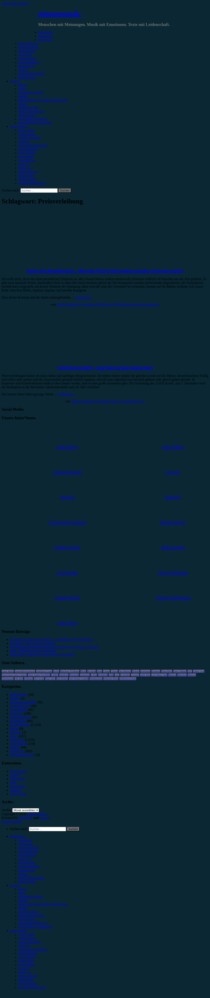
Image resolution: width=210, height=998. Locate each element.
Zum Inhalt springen (15, 3)
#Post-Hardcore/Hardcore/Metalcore (42, 100)
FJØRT (54, 675)
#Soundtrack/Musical (32, 119)
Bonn (99, 671)
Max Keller (26, 175)
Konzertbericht (28, 43)
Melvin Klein (27, 179)
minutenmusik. (59, 13)
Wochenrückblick (22, 755)
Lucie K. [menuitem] (24, 968)
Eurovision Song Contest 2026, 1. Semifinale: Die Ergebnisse (51, 639)
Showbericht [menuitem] (26, 855)
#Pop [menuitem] (21, 893)
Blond (83, 671)
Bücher (15, 698)
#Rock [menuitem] (22, 889)
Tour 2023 (50, 678)
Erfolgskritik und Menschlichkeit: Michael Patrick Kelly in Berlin (54, 647)
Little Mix (145, 675)
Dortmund (145, 671)
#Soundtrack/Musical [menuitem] (32, 923)
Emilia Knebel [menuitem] (28, 953)
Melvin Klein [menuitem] (27, 983)
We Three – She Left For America (33, 643)
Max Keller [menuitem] (26, 979)
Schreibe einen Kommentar (140, 304)
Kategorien (45, 32)
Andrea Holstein (29, 138)
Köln (111, 675)
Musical (172, 675)
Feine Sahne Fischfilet (39, 675)
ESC (189, 671)
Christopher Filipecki (32, 145)
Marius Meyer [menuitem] (28, 976)
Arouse (44, 818)
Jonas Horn (26, 156)
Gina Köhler (26, 153)
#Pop (21, 88)
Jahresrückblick (28, 62)
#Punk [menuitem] (22, 908)
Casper (106, 671)
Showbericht (26, 51)
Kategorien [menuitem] (17, 836)
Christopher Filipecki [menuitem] (32, 949)
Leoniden (125, 675)
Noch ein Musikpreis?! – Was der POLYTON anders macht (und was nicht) (105, 271)
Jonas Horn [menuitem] (26, 961)
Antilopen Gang (44, 671)
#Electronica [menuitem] (26, 919)
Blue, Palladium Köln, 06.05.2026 (33, 651)
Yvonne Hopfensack (31, 183)
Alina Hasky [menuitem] (26, 938)
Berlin (56, 671)
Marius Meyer (28, 171)
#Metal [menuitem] (23, 900)
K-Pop (94, 675)
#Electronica (26, 115)
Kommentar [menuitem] (26, 870)
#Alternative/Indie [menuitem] (30, 896)
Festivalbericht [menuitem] (28, 851)
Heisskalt (74, 675)
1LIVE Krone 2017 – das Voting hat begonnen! (105, 367)
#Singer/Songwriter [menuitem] (31, 915)
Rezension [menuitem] (25, 840)
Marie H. (24, 168)
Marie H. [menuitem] (24, 972)
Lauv (117, 675)
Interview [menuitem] (24, 859)
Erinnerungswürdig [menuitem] (31, 878)
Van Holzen (62, 678)
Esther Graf (199, 671)
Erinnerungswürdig (31, 73)
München (182, 675)
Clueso (114, 671)
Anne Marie (8, 671)
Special (23, 70)
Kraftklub (103, 675)
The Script (39, 678)
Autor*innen (18, 126)
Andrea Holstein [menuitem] (29, 942)
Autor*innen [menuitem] (18, 930)
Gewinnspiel (26, 58)
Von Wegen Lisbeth (79, 678)
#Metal (23, 96)
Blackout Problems (69, 671)
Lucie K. (24, 164)
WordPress (25, 818)
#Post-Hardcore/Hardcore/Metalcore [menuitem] (42, 904)
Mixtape (15, 732)
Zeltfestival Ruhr (127, 678)
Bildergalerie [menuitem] (27, 881)
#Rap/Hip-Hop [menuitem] (28, 912)
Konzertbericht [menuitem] (28, 847)
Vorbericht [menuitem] (25, 844)
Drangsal (155, 671)
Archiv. (7, 810)
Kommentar (26, 66)
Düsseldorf (166, 671)
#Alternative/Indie (30, 92)
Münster (192, 675)
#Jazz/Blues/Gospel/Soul (35, 122)
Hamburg (64, 675)
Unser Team (26, 130)
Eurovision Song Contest (14, 675)
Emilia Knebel (28, 149)
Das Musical (125, 671)
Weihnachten (95, 678)
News (14, 736)
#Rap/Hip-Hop (28, 107)
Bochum (91, 671)
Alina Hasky (26, 134)
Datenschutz (18, 771)
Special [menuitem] (23, 874)
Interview (24, 55)
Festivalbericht (28, 47)
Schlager (28, 678)
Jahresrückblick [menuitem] (28, 866)
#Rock (22, 85)
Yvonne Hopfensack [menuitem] (31, 987)
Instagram (85, 675)
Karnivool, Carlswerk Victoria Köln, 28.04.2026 (42, 654)
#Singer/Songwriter (31, 111)
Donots (135, 671)
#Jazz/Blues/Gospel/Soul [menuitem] (35, 927)
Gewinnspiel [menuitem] (26, 863)
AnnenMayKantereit (25, 671)
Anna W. (24, 141)
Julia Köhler (26, 160)
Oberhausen (8, 678)
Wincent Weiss (110, 678)
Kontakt (15, 790)
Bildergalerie (27, 77)
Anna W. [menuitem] (24, 946)
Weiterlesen (83, 297)
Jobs (13, 782)
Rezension (45, 36)
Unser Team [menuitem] (26, 934)
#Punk (22, 104)
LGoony (135, 675)
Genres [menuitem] (14, 885)
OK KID (18, 678)
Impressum (17, 779)
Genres (14, 81)
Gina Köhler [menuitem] (26, 957)
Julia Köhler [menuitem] (26, 964)
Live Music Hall (159, 675)
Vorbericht (45, 39)
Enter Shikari (180, 671)
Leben (14, 728)
